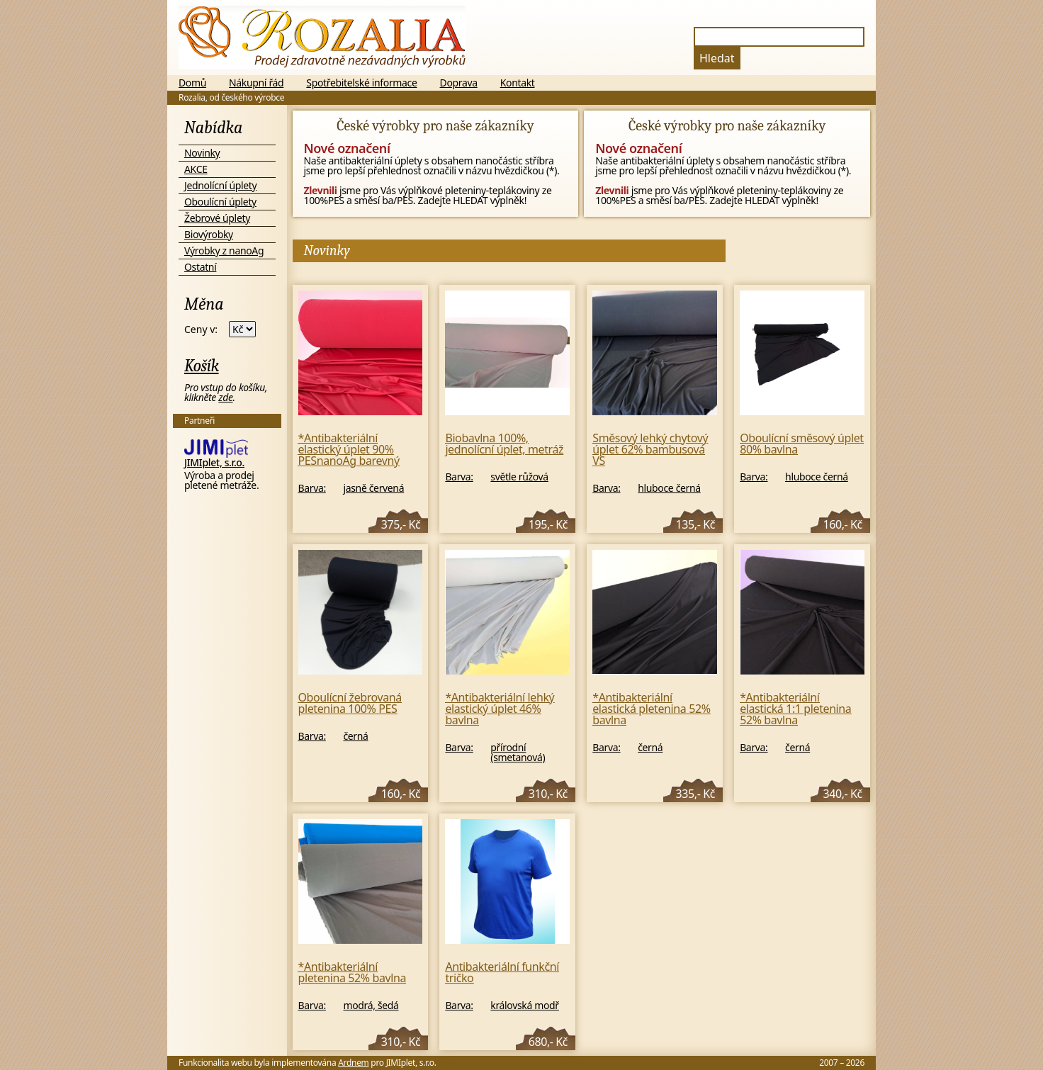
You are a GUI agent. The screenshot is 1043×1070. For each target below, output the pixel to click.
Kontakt (517, 83)
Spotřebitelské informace (361, 83)
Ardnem (353, 1063)
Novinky (202, 152)
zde (225, 397)
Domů (192, 83)
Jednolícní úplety (220, 185)
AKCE (196, 169)
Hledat (717, 58)
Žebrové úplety (217, 218)
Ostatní (200, 267)
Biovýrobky (208, 234)
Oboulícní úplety (220, 201)
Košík (201, 366)
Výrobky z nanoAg (224, 250)
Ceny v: (201, 329)
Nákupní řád (256, 83)
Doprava (459, 83)
